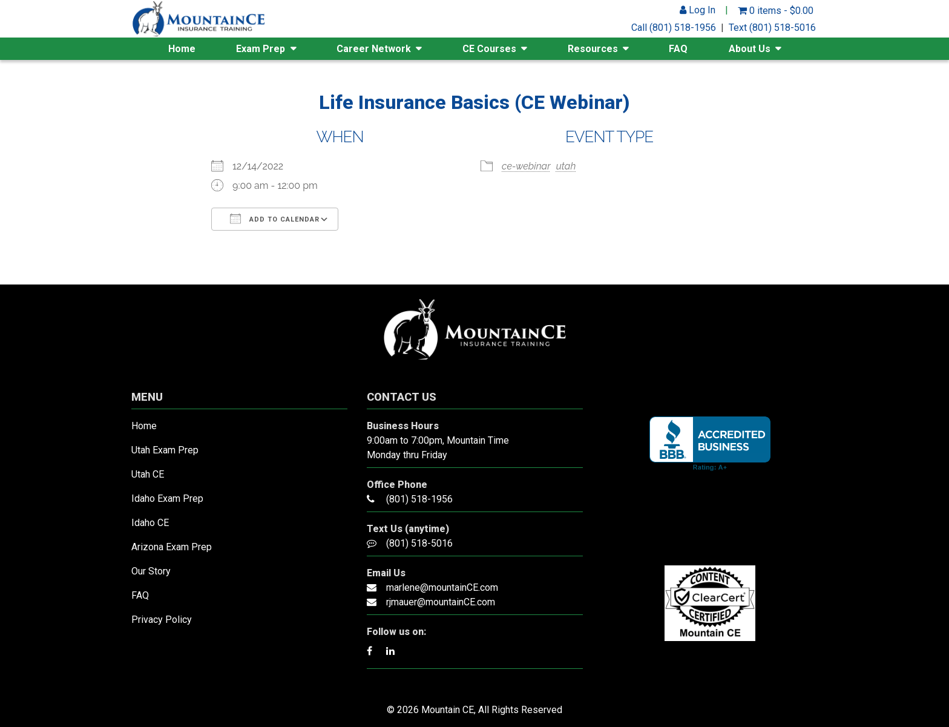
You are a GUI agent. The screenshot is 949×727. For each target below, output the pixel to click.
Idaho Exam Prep (167, 498)
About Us (749, 48)
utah (566, 166)
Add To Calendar (275, 218)
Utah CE (147, 474)
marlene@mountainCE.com (442, 587)
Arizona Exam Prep (171, 547)
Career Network (374, 48)
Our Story (151, 571)
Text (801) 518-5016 (772, 27)
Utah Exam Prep (165, 450)
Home (181, 48)
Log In (697, 10)
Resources (593, 48)
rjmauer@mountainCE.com (440, 602)
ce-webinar (526, 166)
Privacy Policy (161, 619)
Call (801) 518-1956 (673, 27)
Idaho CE (150, 522)
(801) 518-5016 (419, 543)
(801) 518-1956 (419, 499)
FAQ (678, 48)
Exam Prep (260, 48)
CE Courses (489, 48)
